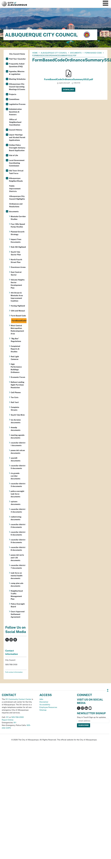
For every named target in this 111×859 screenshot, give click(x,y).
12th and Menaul (18, 311)
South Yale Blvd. (18, 415)
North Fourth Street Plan (16, 260)
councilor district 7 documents (18, 566)
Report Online (7, 720)
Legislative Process (17, 104)
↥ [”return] (107, 690)
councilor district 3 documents (18, 485)
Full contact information (14, 672)
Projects (12, 94)
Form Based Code (93, 53)
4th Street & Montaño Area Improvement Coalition (17, 297)
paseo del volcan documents (18, 451)
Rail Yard (15, 402)
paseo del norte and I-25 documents (17, 557)
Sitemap (43, 710)
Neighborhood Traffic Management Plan (17, 595)
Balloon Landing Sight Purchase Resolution (17, 385)
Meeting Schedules (17, 79)
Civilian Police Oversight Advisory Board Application (17, 148)
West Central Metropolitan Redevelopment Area (17, 329)
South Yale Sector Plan (16, 253)
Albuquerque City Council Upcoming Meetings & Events (17, 86)
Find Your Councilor (17, 59)
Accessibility (44, 705)
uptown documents (15, 502)
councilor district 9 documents (18, 541)
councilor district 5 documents (18, 467)
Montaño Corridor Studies (18, 217)
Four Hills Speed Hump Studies (18, 225)
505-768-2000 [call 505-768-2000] (17, 717)
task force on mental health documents (16, 575)
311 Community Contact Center (18, 699)
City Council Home (17, 54)
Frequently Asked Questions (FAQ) (16, 65)
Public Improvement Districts (15, 188)
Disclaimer (43, 702)
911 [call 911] (15, 723)
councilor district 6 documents (18, 533)
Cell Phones (16, 392)
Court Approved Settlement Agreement (17, 614)
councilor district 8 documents (18, 548)
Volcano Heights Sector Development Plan (17, 284)
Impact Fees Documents (16, 240)
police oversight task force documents (17, 494)
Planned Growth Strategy (17, 233)
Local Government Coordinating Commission (16, 163)
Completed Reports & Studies (15, 349)
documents (76, 53)
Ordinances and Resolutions (15, 205)
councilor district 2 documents (18, 525)
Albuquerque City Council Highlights (17, 197)
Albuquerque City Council (54, 53)
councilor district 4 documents (18, 510)
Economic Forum (18, 377)
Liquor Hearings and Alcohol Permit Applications (17, 137)
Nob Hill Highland (18, 247)
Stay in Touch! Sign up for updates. (91, 717)
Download (68, 90)
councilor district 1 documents (18, 444)
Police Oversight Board (18, 605)
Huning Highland (18, 306)
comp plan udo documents (17, 584)
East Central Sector (16, 273)
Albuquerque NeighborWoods (16, 179)
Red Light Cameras (15, 357)
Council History (15, 130)
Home (35, 53)
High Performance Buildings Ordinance (16, 368)
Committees (14, 99)
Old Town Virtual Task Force (16, 172)
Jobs (41, 699)
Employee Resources (48, 707)
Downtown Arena (18, 267)
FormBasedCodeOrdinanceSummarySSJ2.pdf (68, 79)
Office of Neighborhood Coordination (15, 122)
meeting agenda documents (17, 436)
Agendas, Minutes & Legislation (16, 72)
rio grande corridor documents (15, 476)
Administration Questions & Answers (15, 112)
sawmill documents (15, 459)
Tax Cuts (14, 397)
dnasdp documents (15, 428)
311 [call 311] (7, 717)
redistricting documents (16, 518)
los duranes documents (16, 421)
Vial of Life (13, 155)
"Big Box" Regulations (16, 340)
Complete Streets (15, 408)
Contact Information (11, 652)
